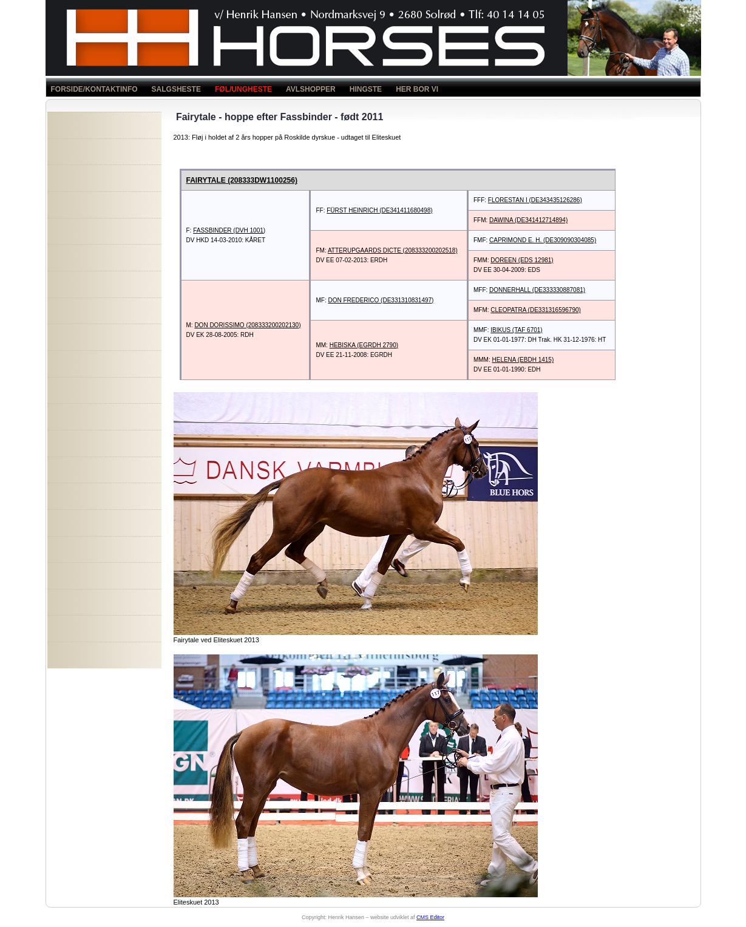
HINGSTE (366, 89)
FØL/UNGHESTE (243, 89)
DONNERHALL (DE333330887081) (537, 290)
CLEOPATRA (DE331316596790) (535, 310)
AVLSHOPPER (311, 89)
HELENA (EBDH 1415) (523, 359)
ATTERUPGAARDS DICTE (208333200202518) (393, 250)
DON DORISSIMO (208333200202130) (247, 325)
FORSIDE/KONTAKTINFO (94, 89)
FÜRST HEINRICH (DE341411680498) (379, 210)
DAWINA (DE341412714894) (528, 220)
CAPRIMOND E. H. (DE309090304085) (542, 240)
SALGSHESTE (176, 89)
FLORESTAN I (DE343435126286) (535, 200)
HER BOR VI (417, 89)
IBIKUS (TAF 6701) (516, 330)
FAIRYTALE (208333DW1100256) (241, 180)
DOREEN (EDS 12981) (521, 260)
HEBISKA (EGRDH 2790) (364, 345)
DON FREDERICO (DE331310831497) (380, 300)
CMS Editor (430, 917)
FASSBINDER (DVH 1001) (229, 230)
